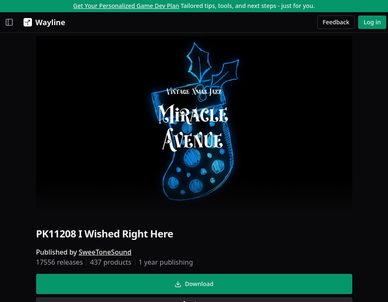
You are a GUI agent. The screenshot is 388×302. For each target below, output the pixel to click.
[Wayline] (42, 22)
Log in (372, 22)
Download (193, 284)
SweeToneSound (105, 252)
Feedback (336, 22)
